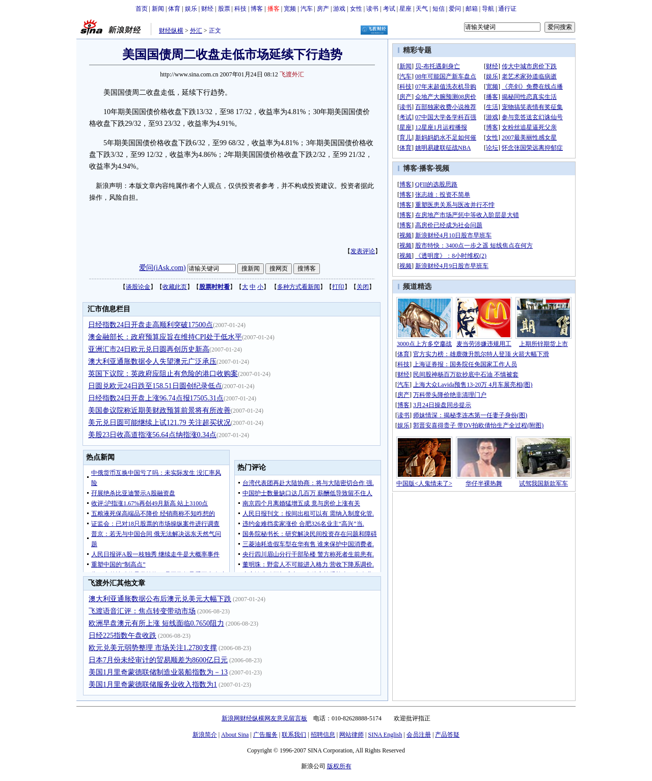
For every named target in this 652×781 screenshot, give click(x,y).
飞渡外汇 (292, 74)
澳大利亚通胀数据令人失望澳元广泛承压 (152, 361)
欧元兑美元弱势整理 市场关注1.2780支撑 (153, 648)
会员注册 (418, 734)
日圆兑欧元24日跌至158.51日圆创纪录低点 (155, 386)
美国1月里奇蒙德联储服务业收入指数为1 (153, 684)
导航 (488, 8)
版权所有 (339, 766)
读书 (372, 8)
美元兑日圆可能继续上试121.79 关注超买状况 (159, 422)
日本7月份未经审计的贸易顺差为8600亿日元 (158, 660)
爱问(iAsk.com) (162, 268)
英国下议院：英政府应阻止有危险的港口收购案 (163, 374)
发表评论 (362, 251)
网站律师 (351, 734)
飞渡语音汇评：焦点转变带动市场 (142, 611)
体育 (174, 8)
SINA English (385, 734)
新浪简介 (205, 734)
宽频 (290, 8)
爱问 (455, 8)
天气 (422, 8)
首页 (141, 8)
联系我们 (294, 734)
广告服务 (265, 734)
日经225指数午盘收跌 (122, 635)
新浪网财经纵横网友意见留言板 (264, 718)
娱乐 (191, 8)
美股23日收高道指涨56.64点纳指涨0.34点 (152, 435)
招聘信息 (323, 734)
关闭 (363, 286)
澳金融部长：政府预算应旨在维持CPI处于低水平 (165, 337)
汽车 (307, 8)
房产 (323, 8)
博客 (257, 8)
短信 (438, 8)
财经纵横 (171, 30)
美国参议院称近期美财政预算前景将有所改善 (159, 410)
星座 (405, 8)
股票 (224, 8)
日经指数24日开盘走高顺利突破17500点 (150, 325)
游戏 (339, 8)
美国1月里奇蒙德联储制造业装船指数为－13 (158, 672)
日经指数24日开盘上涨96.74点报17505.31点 (156, 398)
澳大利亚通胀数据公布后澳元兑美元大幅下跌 (160, 599)
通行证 (507, 8)
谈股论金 (138, 286)
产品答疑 (447, 734)
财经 (207, 8)
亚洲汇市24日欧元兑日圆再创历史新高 (148, 349)
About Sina (235, 734)
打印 (338, 286)
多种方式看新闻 (298, 286)
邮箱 (472, 8)
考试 (389, 8)
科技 (240, 8)
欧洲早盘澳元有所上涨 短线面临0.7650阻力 (156, 623)
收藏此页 (174, 286)
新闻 (158, 8)
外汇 (196, 30)
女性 (356, 8)
